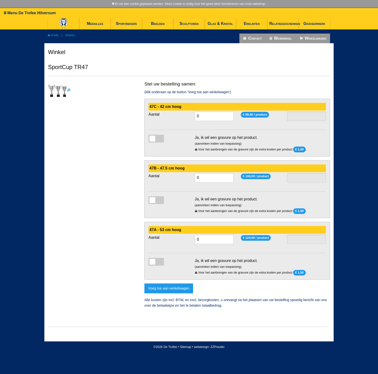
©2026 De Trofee (165, 347)
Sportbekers (126, 23)
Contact (252, 38)
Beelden (157, 23)
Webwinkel (281, 38)
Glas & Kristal (220, 23)
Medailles (95, 23)
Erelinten (252, 23)
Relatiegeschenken (284, 23)
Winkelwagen (313, 38)
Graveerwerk (314, 23)
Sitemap (185, 347)
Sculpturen (189, 23)
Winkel (70, 35)
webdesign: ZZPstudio (209, 347)
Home (53, 35)
